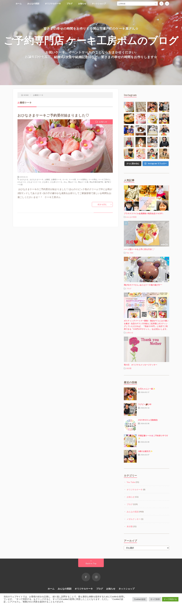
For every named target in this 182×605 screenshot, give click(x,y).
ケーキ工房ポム (104, 179)
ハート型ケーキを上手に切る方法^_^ (139, 249)
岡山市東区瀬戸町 (96, 182)
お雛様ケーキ (56, 179)
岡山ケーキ (72, 182)
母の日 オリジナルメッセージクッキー (140, 365)
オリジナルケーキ (53, 3)
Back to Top (91, 563)
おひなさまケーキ (36, 179)
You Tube (129, 253)
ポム (65, 182)
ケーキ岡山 (93, 179)
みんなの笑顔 (33, 3)
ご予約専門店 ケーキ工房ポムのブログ (91, 40)
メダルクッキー (134, 519)
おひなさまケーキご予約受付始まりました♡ (53, 115)
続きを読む (102, 204)
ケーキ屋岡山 (82, 179)
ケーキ (65, 179)
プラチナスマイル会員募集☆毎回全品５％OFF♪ (144, 213)
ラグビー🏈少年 (144, 404)
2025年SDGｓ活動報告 (148, 420)
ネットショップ (99, 3)
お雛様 (47, 179)
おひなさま (24, 179)
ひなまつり (21, 182)
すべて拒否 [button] (155, 599)
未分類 (128, 368)
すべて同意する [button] (170, 599)
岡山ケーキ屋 (83, 182)
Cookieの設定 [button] (140, 599)
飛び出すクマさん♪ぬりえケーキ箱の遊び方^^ (143, 285)
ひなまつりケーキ (34, 182)
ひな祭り (45, 182)
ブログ (70, 3)
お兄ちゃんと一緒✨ (146, 389)
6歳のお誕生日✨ (145, 451)
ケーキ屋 (72, 179)
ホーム (19, 3)
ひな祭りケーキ (56, 182)
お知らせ (82, 3)
